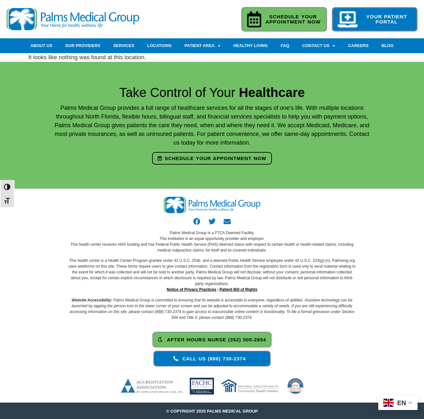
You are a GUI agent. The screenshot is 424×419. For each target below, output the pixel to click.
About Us (41, 45)
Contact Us (318, 46)
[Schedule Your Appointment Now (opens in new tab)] (284, 19)
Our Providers (82, 45)
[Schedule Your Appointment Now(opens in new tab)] (212, 158)
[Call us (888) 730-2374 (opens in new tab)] (211, 359)
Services (123, 45)
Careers (358, 45)
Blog (387, 45)
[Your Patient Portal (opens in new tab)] (375, 19)
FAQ (285, 45)
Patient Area (203, 46)
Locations (159, 45)
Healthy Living (250, 45)
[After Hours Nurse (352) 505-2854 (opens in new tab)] (212, 340)
